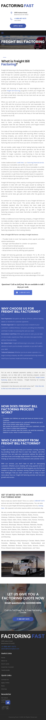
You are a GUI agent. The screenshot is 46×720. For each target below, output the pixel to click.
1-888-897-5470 (23, 292)
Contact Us (5, 679)
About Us (4, 661)
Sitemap (4, 689)
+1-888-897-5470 (20, 18)
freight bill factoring (13, 91)
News (3, 686)
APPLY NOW (18, 26)
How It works (5, 664)
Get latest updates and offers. (5, 700)
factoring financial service (35, 163)
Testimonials (5, 670)
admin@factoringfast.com (10, 649)
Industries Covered (7, 667)
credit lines (20, 163)
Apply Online (5, 683)
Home (3, 657)
